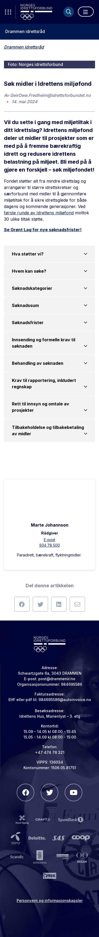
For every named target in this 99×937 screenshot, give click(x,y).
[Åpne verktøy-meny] (8, 12)
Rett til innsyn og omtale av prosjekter (49, 407)
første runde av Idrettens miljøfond (39, 212)
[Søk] (68, 12)
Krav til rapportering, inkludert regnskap (49, 384)
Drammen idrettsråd (25, 31)
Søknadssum (49, 305)
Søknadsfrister (49, 322)
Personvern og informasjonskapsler (50, 900)
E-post (49, 539)
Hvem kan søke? (49, 271)
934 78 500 (49, 545)
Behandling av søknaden (49, 363)
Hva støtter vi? (49, 254)
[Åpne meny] (86, 12)
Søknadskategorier (49, 288)
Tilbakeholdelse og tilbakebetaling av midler (49, 431)
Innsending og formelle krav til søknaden (49, 343)
